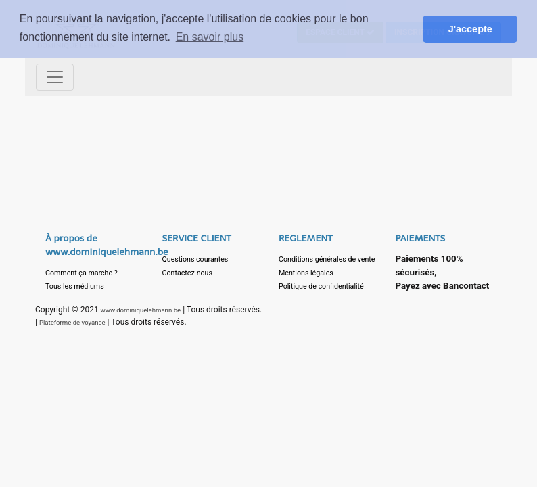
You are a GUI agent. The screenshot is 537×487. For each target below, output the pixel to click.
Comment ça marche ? (81, 273)
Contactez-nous (187, 273)
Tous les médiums (74, 286)
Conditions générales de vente (327, 259)
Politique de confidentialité (321, 286)
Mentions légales (306, 273)
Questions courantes (195, 259)
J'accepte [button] (470, 29)
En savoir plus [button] (210, 37)
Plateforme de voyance (72, 322)
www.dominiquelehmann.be (141, 310)
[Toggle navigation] (55, 77)
